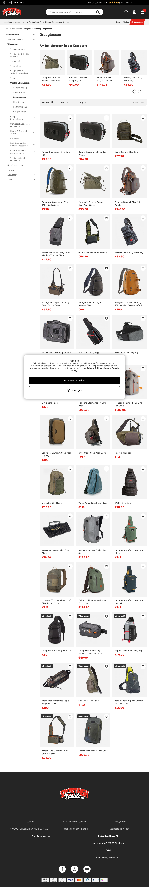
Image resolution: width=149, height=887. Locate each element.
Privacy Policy (94, 368)
